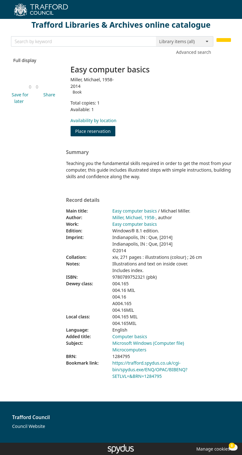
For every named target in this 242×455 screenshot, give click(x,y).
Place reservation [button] (95, 131)
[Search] (223, 40)
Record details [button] (83, 200)
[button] (19, 98)
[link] (30, 87)
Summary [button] (77, 152)
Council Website (28, 426)
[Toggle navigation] (227, 12)
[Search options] (184, 41)
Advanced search (193, 52)
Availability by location (94, 120)
